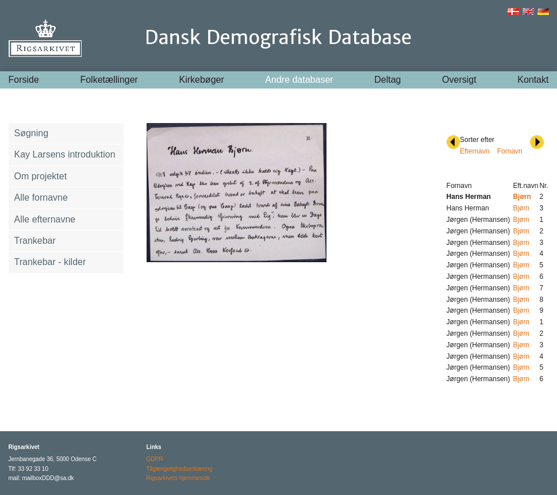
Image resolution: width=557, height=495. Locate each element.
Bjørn (521, 208)
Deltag (387, 80)
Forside (24, 80)
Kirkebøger (201, 80)
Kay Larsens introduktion (65, 154)
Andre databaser (299, 80)
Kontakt (532, 80)
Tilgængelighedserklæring (180, 469)
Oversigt (459, 80)
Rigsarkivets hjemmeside (178, 478)
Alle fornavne (41, 197)
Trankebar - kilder (50, 262)
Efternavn (474, 151)
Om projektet (40, 176)
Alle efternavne (45, 219)
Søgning (31, 133)
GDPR (155, 459)
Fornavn (510, 151)
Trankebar (35, 240)
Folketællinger (108, 80)
